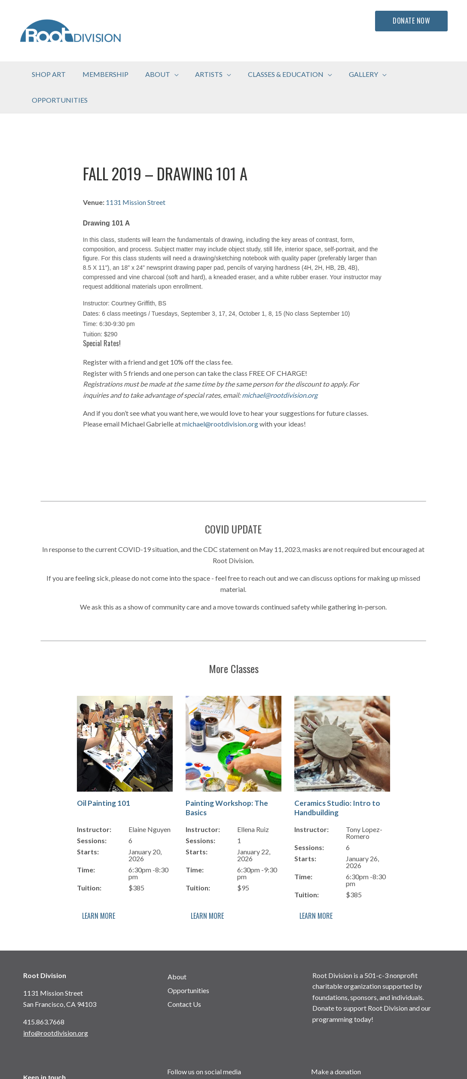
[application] (172, 74)
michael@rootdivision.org (279, 369)
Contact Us (184, 978)
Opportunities (188, 964)
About (177, 951)
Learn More (98, 890)
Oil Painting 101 (103, 777)
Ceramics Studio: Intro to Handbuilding (337, 782)
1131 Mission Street (135, 176)
